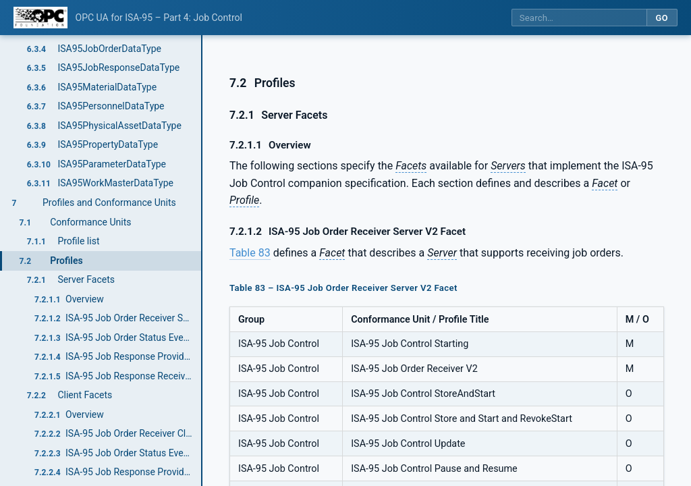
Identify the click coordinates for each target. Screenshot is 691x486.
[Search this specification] (579, 18)
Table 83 (250, 252)
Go (661, 18)
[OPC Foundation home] (40, 17)
